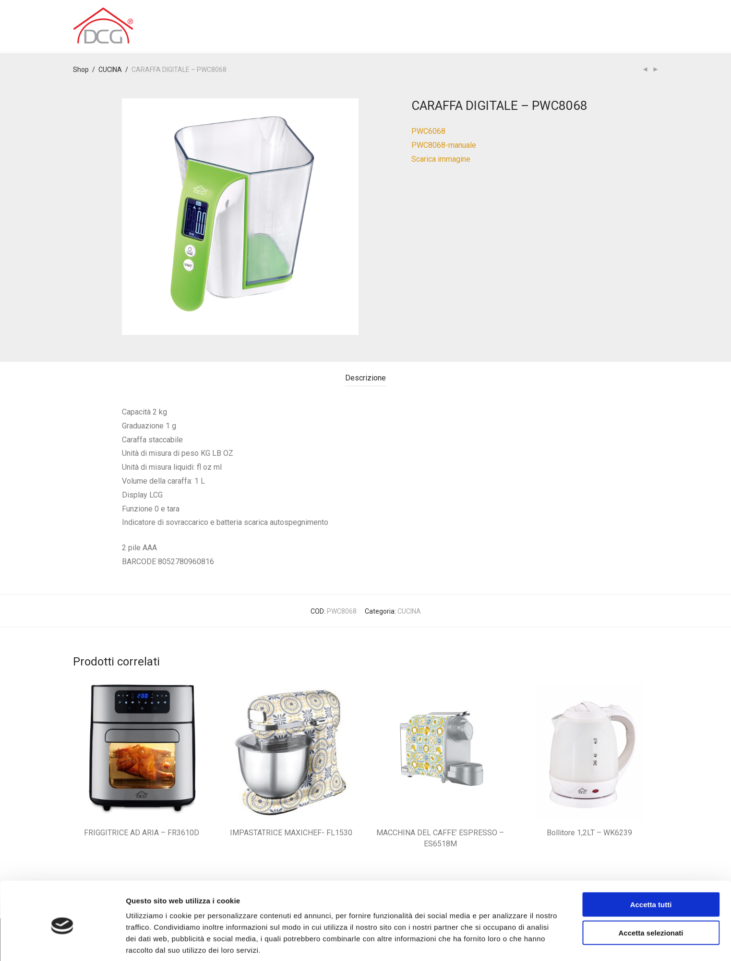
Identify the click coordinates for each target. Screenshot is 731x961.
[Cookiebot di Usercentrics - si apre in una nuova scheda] (62, 942)
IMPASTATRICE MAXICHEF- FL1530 (291, 832)
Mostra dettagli (505, 942)
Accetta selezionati (650, 894)
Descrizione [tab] (365, 377)
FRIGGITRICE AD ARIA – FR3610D (141, 832)
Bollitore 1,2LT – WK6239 (589, 832)
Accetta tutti (651, 865)
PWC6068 (428, 131)
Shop (81, 69)
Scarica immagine (440, 159)
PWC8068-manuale (443, 145)
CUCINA (110, 69)
